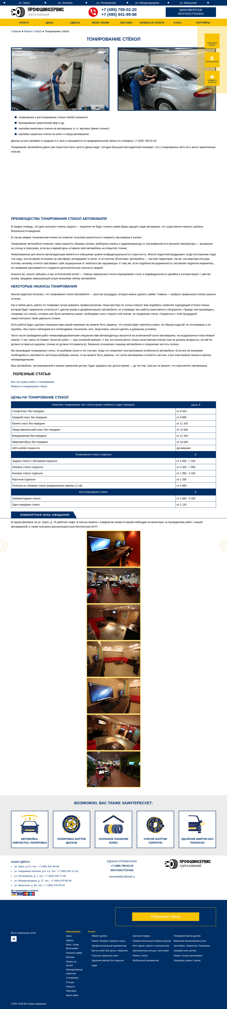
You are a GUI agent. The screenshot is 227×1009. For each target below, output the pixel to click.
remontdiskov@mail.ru (122, 876)
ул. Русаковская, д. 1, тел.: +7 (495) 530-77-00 (40, 876)
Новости (70, 986)
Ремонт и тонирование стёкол (29, 386)
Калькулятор (212, 61)
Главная (16, 31)
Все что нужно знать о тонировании (32, 381)
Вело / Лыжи (100, 22)
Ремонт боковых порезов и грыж (108, 941)
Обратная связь (166, 916)
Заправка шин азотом (185, 950)
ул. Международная (147, 2)
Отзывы (70, 982)
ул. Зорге (24, 2)
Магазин (126, 22)
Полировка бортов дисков (187, 936)
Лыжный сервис (74, 953)
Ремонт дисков (99, 936)
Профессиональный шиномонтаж (109, 945)
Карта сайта (72, 995)
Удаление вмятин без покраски (108, 960)
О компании (72, 978)
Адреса (75, 22)
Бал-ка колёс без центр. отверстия (109, 950)
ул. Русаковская (106, 2)
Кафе (94, 965)
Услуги (24, 22)
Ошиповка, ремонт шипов (187, 960)
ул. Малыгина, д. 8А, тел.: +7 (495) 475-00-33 (39, 885)
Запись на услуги (152, 22)
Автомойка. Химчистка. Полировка (192, 945)
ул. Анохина (65, 2)
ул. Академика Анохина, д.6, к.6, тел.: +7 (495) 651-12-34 (46, 871)
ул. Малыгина (188, 2)
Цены (49, 22)
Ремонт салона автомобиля (188, 955)
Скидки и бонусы (212, 80)
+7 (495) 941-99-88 (119, 14)
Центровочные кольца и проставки (151, 950)
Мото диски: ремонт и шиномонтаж (151, 945)
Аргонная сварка (141, 936)
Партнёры (203, 22)
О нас (178, 22)
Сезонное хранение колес (105, 955)
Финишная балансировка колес (190, 941)
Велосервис (72, 948)
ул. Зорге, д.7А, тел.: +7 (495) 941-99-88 (36, 866)
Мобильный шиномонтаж (146, 960)
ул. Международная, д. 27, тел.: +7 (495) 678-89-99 (42, 880)
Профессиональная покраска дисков (152, 941)
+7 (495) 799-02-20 (119, 9)
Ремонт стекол (33, 31)
